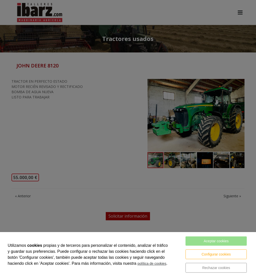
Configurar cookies (216, 254)
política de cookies (152, 264)
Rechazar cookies (216, 268)
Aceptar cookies (216, 241)
